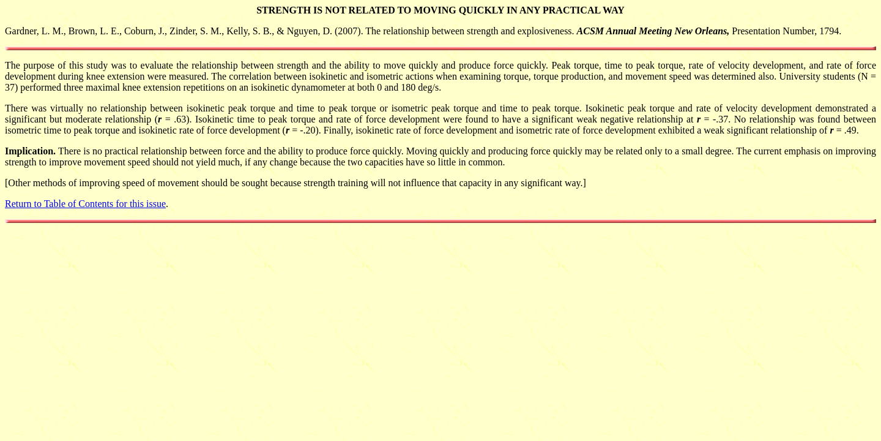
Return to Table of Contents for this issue (85, 203)
